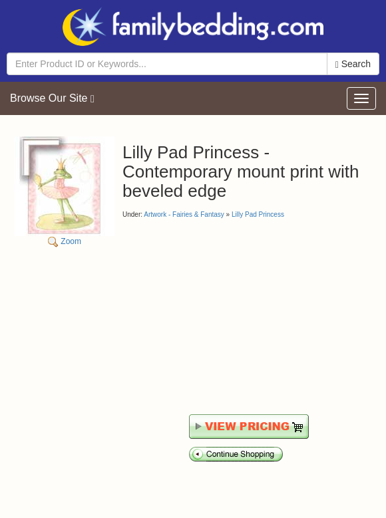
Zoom (64, 191)
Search (353, 64)
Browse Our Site (52, 98)
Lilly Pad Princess (258, 214)
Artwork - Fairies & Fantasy (184, 214)
